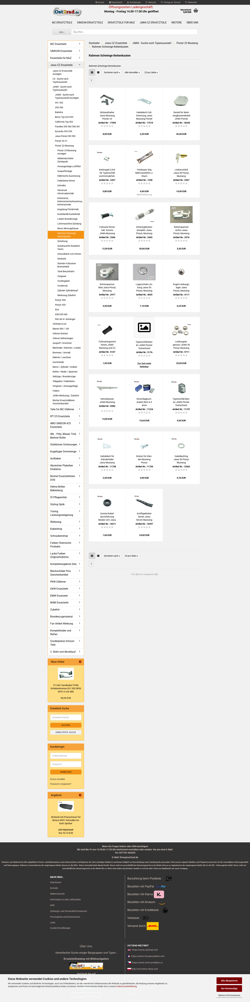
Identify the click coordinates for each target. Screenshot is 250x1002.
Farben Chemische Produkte (60, 544)
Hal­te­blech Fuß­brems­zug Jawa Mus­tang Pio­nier (144, 115)
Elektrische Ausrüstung (68, 176)
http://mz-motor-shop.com (145, 969)
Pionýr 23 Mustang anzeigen (66, 152)
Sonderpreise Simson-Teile (62, 643)
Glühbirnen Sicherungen (63, 444)
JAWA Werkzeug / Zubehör (66, 395)
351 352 (59, 102)
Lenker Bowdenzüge (67, 219)
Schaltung (62, 241)
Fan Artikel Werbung (61, 623)
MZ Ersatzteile (62, 22)
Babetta (59, 112)
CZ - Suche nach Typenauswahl (60, 80)
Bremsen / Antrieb (61, 352)
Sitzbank (61, 258)
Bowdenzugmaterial (61, 616)
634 (57, 309)
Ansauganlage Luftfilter (69, 166)
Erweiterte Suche (66, 732)
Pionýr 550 (60, 300)
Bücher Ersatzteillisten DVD (62, 478)
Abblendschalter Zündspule (65, 160)
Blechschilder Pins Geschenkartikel (60, 573)
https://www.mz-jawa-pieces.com (148, 956)
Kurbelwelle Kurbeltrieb (68, 214)
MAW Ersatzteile (59, 602)
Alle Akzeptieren (229, 980)
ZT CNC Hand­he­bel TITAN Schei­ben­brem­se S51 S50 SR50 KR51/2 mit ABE (66, 688)
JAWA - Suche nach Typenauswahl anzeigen (67, 96)
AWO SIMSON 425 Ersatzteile (60, 425)
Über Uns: (86, 946)
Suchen (100, 2)
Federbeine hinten (66, 180)
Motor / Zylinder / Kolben (65, 367)
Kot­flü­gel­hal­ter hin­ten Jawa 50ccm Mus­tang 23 (144, 516)
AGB (52, 905)
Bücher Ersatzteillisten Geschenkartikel (64, 402)
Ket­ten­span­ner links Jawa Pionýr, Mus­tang (107, 287)
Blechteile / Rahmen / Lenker (67, 348)
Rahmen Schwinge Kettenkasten (66, 235)
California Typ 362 (64, 121)
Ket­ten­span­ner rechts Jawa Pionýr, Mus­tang (181, 230)
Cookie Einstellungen (60, 928)
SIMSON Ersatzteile (90, 22)
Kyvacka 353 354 (63, 131)
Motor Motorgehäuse (67, 228)
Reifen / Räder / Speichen (65, 371)
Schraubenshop (59, 535)
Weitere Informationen (229, 995)
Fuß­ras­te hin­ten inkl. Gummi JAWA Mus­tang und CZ (107, 230)
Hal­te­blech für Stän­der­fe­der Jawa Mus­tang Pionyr (107, 459)
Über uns (192, 22)
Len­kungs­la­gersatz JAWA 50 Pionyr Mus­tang (181, 344)
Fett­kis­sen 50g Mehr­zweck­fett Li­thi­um (144, 172)
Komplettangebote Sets (63, 564)
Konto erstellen (57, 779)
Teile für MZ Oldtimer (62, 409)
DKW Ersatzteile (59, 588)
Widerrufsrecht (57, 893)
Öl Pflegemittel (58, 497)
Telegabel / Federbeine (64, 381)
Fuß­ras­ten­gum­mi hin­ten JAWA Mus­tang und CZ (107, 344)
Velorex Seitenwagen (63, 338)
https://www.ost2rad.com (145, 950)
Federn (56, 390)
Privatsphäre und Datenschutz (65, 917)
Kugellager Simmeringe (63, 451)
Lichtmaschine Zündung (69, 223)
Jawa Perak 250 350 (65, 136)
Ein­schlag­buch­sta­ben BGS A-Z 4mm (144, 402)
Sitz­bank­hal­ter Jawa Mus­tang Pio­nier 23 (107, 115)
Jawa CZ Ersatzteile (153, 22)
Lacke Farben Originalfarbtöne (59, 555)
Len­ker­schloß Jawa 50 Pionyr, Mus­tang (181, 172)
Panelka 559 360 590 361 (67, 126)
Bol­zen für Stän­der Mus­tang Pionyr (144, 459)
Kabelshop (56, 528)
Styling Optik (57, 504)
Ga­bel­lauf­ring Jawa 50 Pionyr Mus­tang (181, 459)
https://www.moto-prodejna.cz (147, 962)
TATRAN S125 (59, 324)
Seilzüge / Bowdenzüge (64, 376)
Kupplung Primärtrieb (68, 209)
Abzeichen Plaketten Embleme (61, 467)
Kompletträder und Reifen (60, 632)
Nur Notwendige (229, 988)
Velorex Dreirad (60, 333)
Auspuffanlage (64, 171)
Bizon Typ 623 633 (64, 117)
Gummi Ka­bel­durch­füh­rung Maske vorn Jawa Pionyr (107, 516)
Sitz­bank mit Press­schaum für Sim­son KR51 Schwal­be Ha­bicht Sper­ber (66, 820)
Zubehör (55, 609)
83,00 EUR (66, 698)
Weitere (176, 22)
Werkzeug (55, 521)
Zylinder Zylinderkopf (67, 290)
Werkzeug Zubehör (66, 295)
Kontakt (54, 888)
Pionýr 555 (60, 305)
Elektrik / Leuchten (62, 357)
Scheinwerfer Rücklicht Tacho (68, 247)
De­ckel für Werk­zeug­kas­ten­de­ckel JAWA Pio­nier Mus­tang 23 (181, 115)
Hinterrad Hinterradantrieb (65, 192)
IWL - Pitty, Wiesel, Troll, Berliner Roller (63, 435)
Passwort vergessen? (60, 784)
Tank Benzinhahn (65, 271)
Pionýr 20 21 (61, 141)
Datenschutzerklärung (127, 986)
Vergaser (61, 276)
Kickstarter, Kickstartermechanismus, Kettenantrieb (70, 201)
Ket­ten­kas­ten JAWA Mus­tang (107, 400)
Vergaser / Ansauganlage (65, 386)
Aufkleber (55, 458)
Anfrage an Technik (170, 2)
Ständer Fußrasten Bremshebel (66, 265)
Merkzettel (191, 2)
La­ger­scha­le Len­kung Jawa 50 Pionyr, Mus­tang (144, 287)
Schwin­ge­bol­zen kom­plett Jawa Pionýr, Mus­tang (144, 230)
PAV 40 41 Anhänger (65, 319)
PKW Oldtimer (58, 581)
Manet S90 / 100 (61, 328)
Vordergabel (63, 281)
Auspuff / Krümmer (62, 343)
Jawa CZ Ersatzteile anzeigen (62, 72)
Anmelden (66, 772)
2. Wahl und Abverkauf (63, 651)
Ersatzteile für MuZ (121, 22)
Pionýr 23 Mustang (64, 145)
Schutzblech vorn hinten (69, 254)
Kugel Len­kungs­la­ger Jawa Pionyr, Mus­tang (181, 287)
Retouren (151, 2)
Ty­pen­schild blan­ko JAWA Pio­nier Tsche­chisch (144, 345)
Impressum (55, 882)
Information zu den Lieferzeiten (65, 899)
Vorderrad (62, 285)
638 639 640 (61, 314)
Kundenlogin (134, 2)
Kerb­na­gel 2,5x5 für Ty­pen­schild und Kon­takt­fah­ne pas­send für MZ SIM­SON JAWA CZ (107, 173)
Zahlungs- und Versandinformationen (68, 911)
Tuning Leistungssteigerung (61, 513)
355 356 (59, 107)
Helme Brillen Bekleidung (57, 488)
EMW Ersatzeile (59, 595)
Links (52, 922)
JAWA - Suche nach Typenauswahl (62, 88)
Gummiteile (58, 362)
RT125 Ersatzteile (60, 416)
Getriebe (61, 185)
